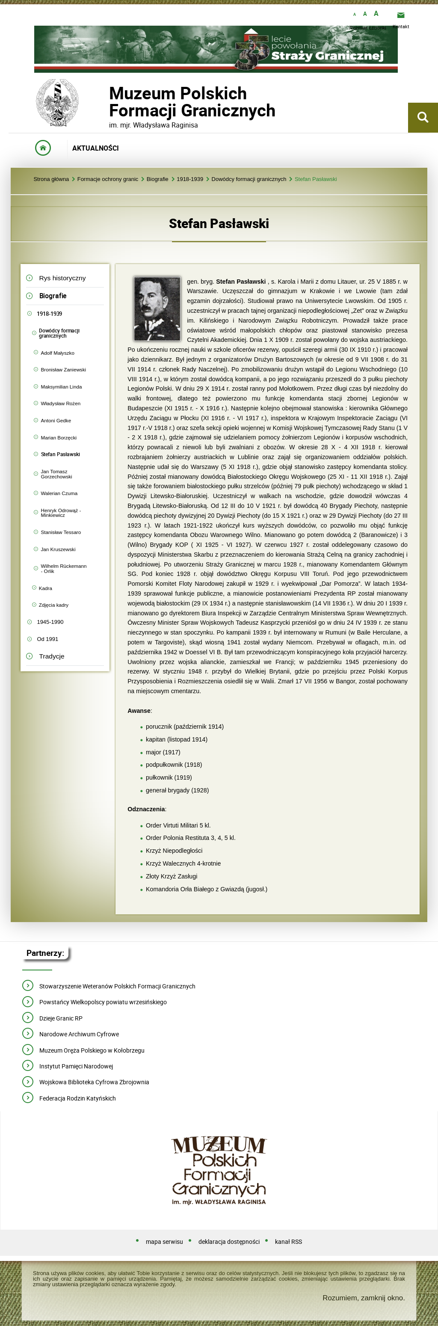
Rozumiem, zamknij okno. (364, 1298)
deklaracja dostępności (229, 1242)
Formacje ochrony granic (108, 179)
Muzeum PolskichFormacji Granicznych (109, 102)
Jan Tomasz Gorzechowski (56, 474)
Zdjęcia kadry (53, 605)
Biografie (158, 179)
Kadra (45, 588)
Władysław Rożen (61, 403)
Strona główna (51, 179)
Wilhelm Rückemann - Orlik (64, 568)
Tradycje (52, 656)
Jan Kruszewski (58, 549)
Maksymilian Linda (61, 386)
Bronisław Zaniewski (63, 369)
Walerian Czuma (59, 493)
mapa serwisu (164, 1242)
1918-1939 (190, 179)
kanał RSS (288, 1242)
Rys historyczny (62, 278)
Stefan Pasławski (316, 179)
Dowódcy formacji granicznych (249, 179)
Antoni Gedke (56, 420)
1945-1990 (50, 622)
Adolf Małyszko (57, 353)
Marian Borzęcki (59, 437)
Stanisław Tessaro (61, 532)
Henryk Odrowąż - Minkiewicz (61, 512)
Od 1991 (47, 639)
